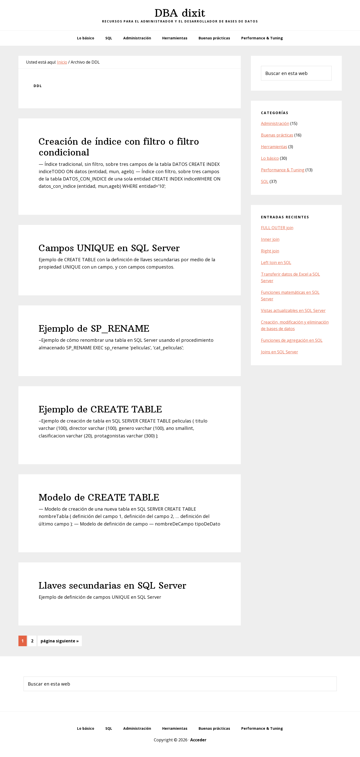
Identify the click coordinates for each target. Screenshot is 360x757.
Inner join (270, 239)
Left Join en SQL (276, 262)
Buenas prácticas (277, 135)
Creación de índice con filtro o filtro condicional (119, 147)
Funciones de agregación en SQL (292, 340)
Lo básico (270, 158)
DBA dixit (180, 12)
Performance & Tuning (282, 170)
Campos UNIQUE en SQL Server (109, 248)
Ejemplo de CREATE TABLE (100, 409)
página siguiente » (59, 641)
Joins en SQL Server (279, 352)
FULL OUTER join (277, 227)
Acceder (198, 740)
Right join (270, 251)
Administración (275, 123)
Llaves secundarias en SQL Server (112, 585)
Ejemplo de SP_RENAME (94, 328)
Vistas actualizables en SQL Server (293, 310)
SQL (265, 181)
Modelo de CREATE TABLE (99, 497)
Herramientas (274, 146)
